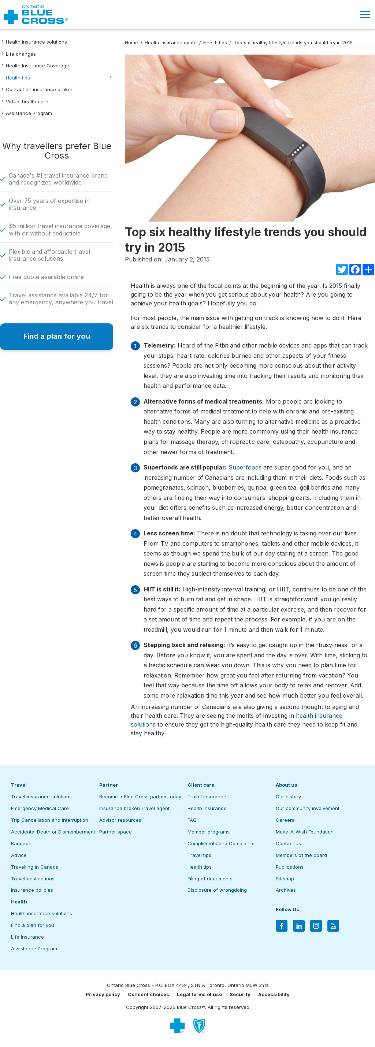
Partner (108, 785)
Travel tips (199, 855)
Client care (201, 785)
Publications (290, 867)
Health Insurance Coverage (37, 65)
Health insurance (207, 808)
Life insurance (27, 937)
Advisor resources (120, 820)
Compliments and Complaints (221, 843)
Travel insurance (207, 796)
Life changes (21, 54)
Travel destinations (33, 878)
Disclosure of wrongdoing (217, 890)
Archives (286, 890)
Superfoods (245, 467)
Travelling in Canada (35, 867)
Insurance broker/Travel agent (134, 808)
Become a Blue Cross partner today (140, 796)
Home (131, 42)
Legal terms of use (199, 994)
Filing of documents (210, 878)
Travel (19, 785)
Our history (288, 796)
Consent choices (148, 994)
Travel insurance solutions (41, 796)
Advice (19, 855)
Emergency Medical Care (40, 808)
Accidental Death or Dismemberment (53, 832)
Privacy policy (103, 994)
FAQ (192, 820)
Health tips (18, 78)
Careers (285, 820)
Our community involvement (307, 808)
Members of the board (301, 855)
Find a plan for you (32, 925)
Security (240, 994)
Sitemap (285, 878)
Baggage (21, 843)
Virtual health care (27, 101)
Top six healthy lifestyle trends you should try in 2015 (293, 42)
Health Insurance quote (171, 42)
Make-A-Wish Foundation (305, 832)
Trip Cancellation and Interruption (49, 820)
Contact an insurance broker (39, 89)
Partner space (115, 832)
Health (19, 902)
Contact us (288, 843)
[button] (364, 14)
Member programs (209, 832)
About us (286, 785)
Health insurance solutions (36, 42)
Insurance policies (32, 890)
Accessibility (274, 994)
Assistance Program (29, 113)
